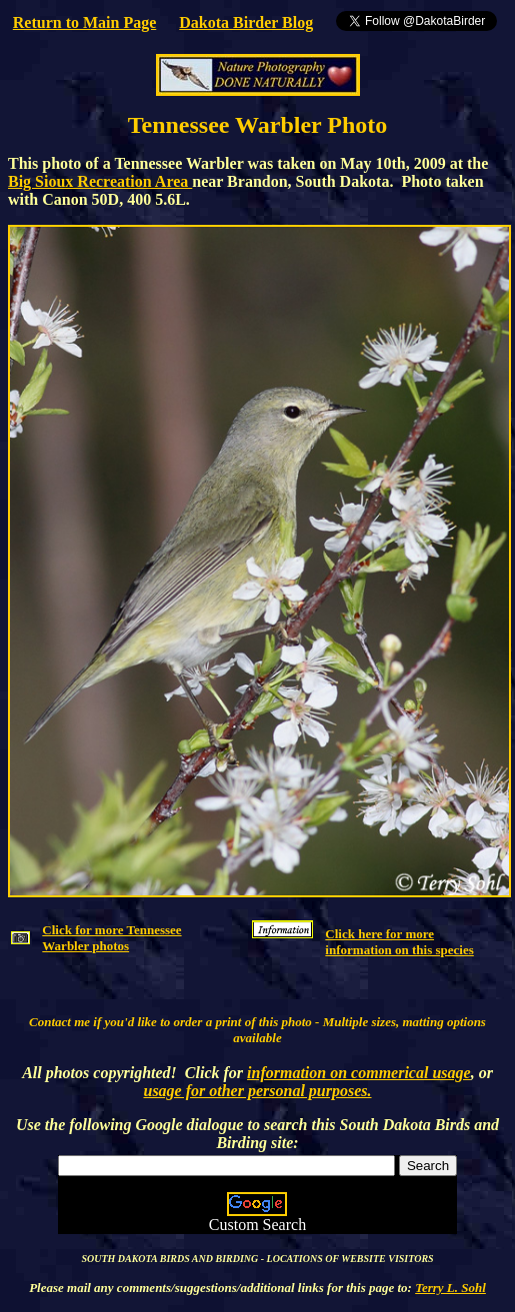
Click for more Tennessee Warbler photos (111, 937)
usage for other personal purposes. (257, 1090)
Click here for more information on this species (399, 941)
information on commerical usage (359, 1072)
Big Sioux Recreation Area (100, 181)
